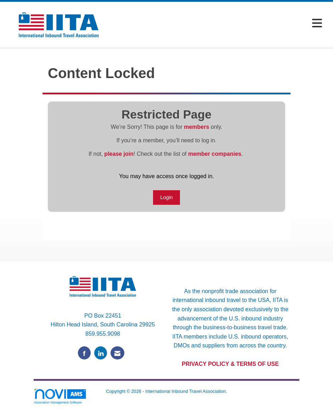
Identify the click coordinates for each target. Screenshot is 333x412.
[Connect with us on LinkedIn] (100, 352)
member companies (214, 154)
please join (119, 154)
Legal (166, 398)
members (196, 127)
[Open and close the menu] (218, 23)
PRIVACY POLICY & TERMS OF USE (230, 364)
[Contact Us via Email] (117, 352)
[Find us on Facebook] (84, 352)
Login (166, 197)
